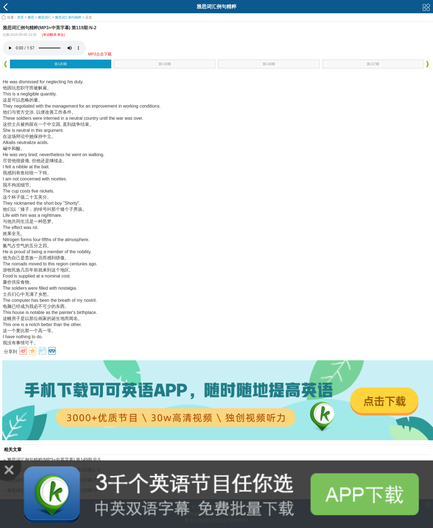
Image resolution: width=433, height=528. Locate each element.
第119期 (165, 64)
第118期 (269, 64)
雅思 (31, 17)
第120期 (60, 64)
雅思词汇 (44, 17)
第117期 (373, 64)
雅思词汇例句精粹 (68, 17)
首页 (20, 17)
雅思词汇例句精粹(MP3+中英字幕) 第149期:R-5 (54, 459)
